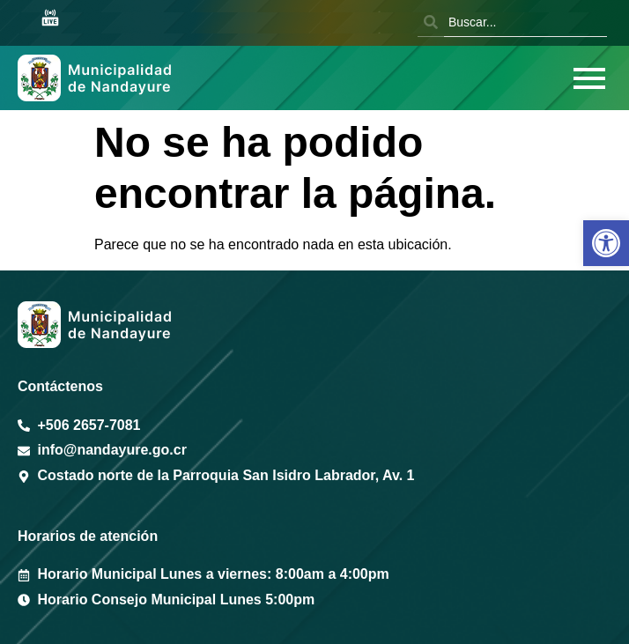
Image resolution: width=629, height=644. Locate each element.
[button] (606, 243)
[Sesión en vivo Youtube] (50, 19)
